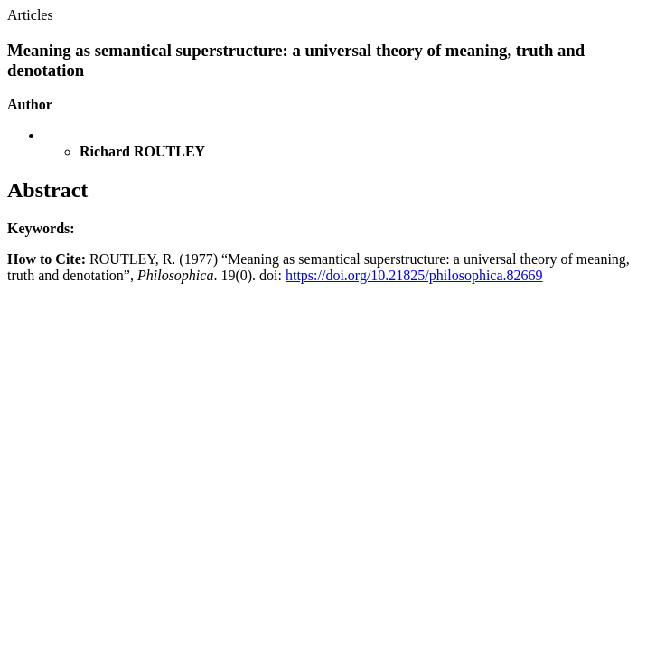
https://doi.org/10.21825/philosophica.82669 (414, 275)
